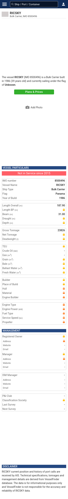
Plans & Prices (34, 91)
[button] (63, 4)
